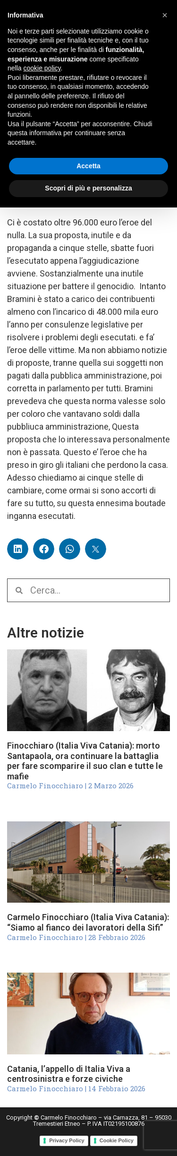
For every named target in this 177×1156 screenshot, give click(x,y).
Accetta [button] (88, 166)
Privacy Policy (66, 1140)
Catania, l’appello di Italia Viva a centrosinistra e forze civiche (68, 1074)
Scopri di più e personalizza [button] (88, 188)
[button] (17, 549)
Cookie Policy (117, 1140)
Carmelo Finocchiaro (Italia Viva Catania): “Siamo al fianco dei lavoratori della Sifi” (88, 922)
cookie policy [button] (41, 68)
